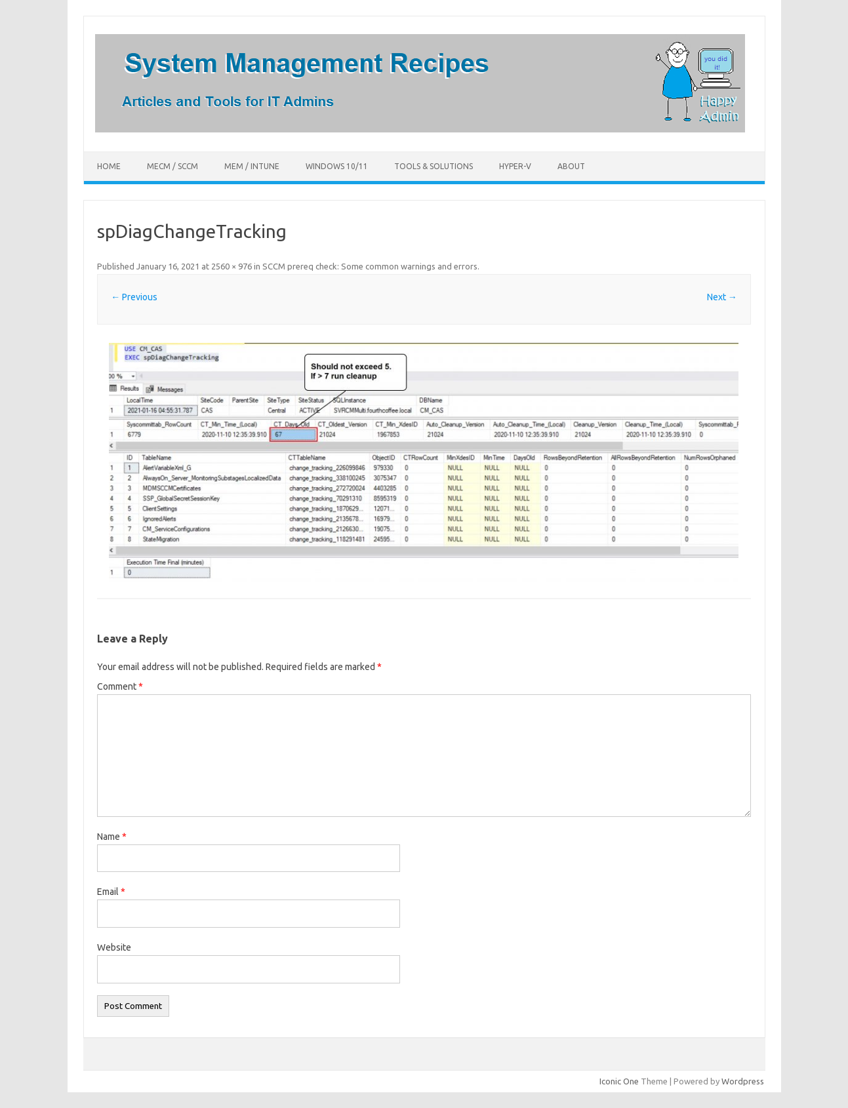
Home (109, 166)
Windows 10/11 (337, 166)
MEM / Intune (251, 166)
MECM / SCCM (172, 166)
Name (112, 836)
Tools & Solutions (433, 166)
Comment (120, 686)
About (571, 166)
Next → (722, 297)
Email (111, 891)
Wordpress (742, 1081)
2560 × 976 (231, 266)
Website (114, 947)
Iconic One (619, 1081)
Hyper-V (515, 166)
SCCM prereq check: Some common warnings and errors (369, 266)
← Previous (134, 297)
